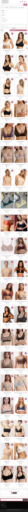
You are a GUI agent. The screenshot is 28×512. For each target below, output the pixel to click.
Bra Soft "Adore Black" (20, 141)
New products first (18, 30)
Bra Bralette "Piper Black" (21, 438)
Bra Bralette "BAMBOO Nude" (21, 187)
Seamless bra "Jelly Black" (21, 50)
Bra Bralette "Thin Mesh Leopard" (20, 301)
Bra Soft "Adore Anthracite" (7, 141)
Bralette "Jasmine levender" (20, 164)
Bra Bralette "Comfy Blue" (21, 415)
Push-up (3, 13)
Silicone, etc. (4, 21)
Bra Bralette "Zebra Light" (7, 392)
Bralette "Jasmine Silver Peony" (7, 164)
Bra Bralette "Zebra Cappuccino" (20, 369)
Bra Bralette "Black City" (21, 324)
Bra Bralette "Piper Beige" (7, 278)
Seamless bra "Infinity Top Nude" (21, 95)
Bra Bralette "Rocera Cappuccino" (7, 255)
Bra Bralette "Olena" (7, 438)
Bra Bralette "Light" (7, 415)
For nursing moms (5, 20)
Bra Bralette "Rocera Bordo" (20, 255)
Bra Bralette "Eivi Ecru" (20, 461)
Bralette (3, 15)
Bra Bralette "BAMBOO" (7, 187)
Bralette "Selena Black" (21, 278)
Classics (3, 12)
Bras (3, 10)
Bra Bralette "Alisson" (7, 324)
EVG (20, 509)
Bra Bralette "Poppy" (7, 232)
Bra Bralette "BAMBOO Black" (7, 118)
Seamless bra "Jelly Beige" (7, 50)
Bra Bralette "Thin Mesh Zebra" (7, 301)
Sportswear (4, 18)
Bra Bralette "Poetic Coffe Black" (7, 369)
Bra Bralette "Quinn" (7, 461)
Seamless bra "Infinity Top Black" (7, 95)
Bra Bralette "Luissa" (21, 232)
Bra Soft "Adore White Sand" (20, 118)
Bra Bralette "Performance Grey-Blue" (21, 392)
